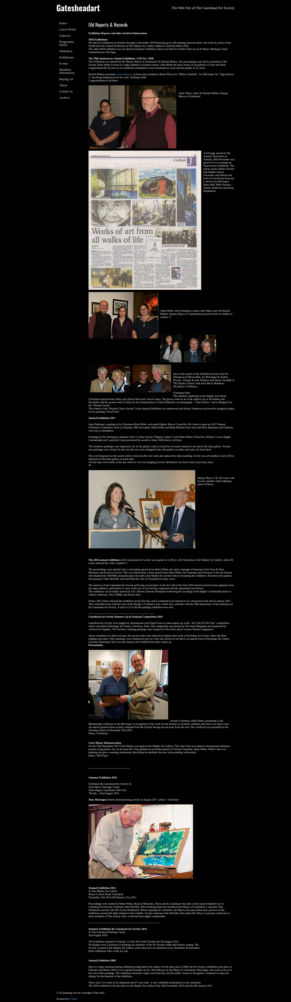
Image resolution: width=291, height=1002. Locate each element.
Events (63, 63)
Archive (64, 97)
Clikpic (74, 998)
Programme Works (66, 43)
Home (63, 23)
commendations (124, 74)
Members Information (66, 71)
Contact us (66, 91)
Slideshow (66, 51)
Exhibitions (66, 57)
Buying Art (66, 79)
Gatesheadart (78, 8)
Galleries (65, 35)
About (63, 85)
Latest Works (67, 29)
